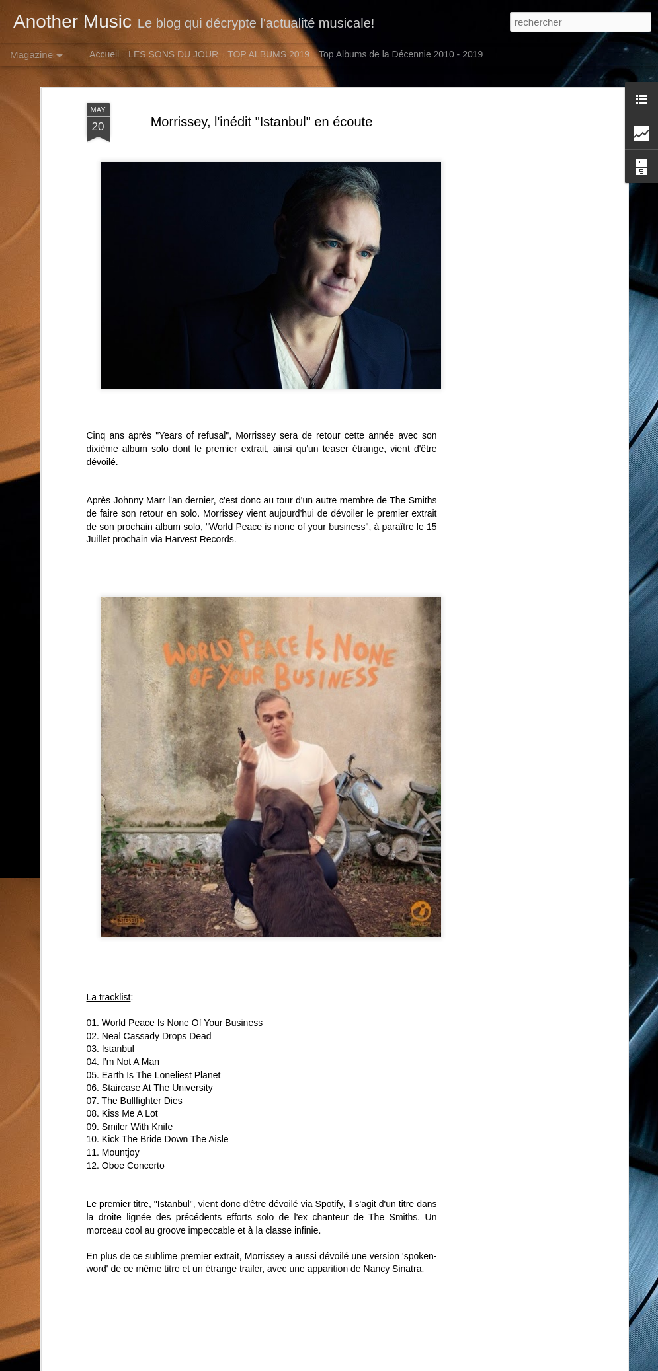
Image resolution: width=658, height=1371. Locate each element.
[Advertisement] (510, 311)
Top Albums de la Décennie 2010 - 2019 (401, 54)
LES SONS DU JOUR (173, 54)
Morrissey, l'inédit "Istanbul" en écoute (262, 121)
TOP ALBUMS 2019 (268, 54)
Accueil (104, 54)
